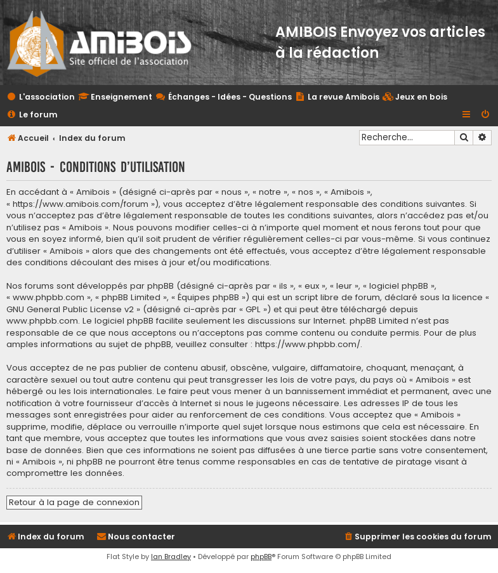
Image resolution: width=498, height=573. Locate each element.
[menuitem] (415, 97)
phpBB (261, 556)
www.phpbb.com (42, 321)
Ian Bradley (171, 556)
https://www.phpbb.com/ (307, 344)
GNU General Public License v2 (70, 309)
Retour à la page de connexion (74, 502)
